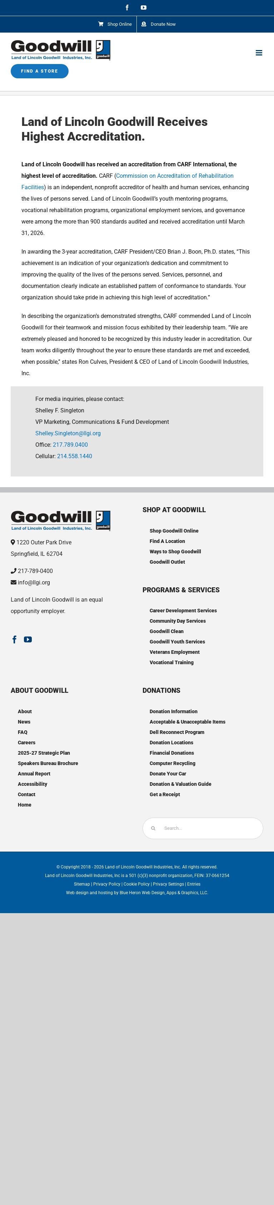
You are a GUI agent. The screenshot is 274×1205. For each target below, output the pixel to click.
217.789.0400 (70, 444)
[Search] (153, 828)
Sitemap (82, 884)
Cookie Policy (137, 884)
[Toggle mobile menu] (259, 53)
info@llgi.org (34, 582)
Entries (193, 884)
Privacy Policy (106, 884)
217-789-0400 (35, 571)
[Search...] (203, 828)
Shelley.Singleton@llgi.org (68, 433)
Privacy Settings (168, 884)
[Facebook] (15, 639)
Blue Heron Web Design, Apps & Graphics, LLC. (164, 892)
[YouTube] (28, 639)
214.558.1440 (74, 456)
